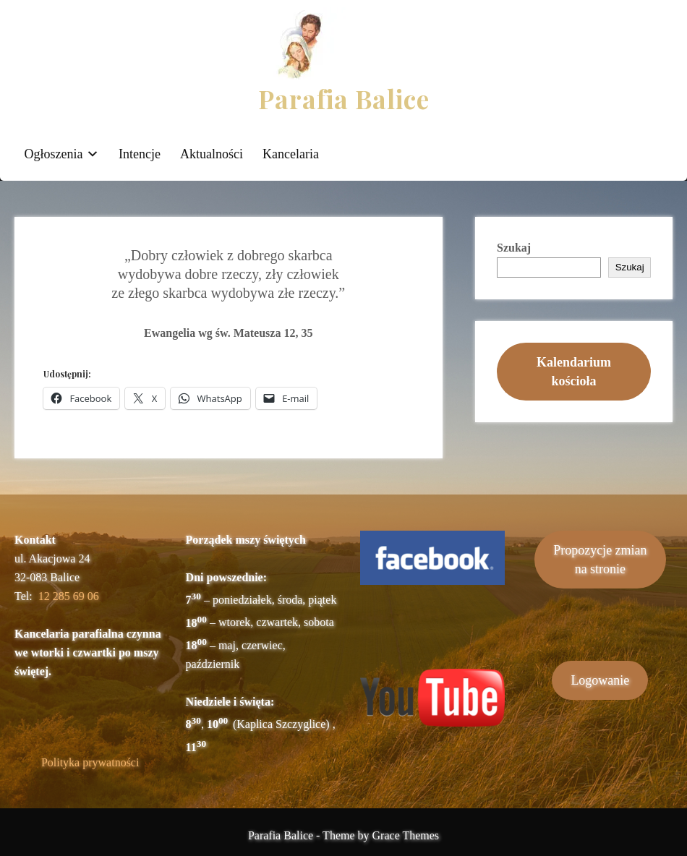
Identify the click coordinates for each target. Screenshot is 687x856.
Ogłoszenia (54, 154)
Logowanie (600, 680)
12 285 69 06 (68, 596)
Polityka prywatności (90, 762)
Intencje (140, 154)
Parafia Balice (344, 99)
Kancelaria (291, 154)
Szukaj (514, 247)
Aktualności (211, 154)
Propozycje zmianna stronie (600, 559)
